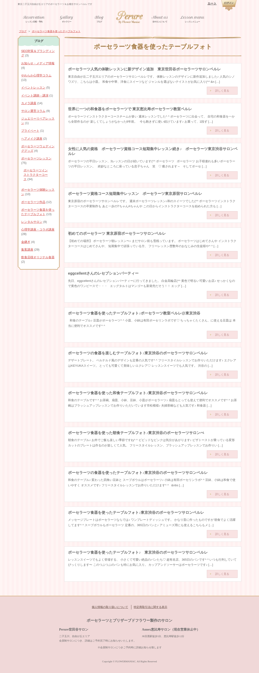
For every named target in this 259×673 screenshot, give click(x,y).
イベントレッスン (33, 87)
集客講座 (27, 249)
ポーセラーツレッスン (36, 158)
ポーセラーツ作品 (33, 202)
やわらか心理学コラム (36, 75)
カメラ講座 (28, 103)
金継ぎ (25, 242)
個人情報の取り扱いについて (110, 607)
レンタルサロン (31, 222)
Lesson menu (192, 17)
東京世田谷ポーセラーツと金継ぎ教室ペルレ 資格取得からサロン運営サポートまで (129, 17)
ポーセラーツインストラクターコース (36, 175)
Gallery (66, 17)
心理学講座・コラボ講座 (38, 229)
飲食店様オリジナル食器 (38, 257)
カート (212, 3)
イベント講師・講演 (34, 95)
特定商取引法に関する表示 (150, 607)
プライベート (30, 130)
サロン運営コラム (33, 111)
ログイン (229, 5)
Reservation (34, 17)
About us (159, 17)
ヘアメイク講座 (31, 138)
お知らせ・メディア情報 (38, 63)
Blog (99, 17)
